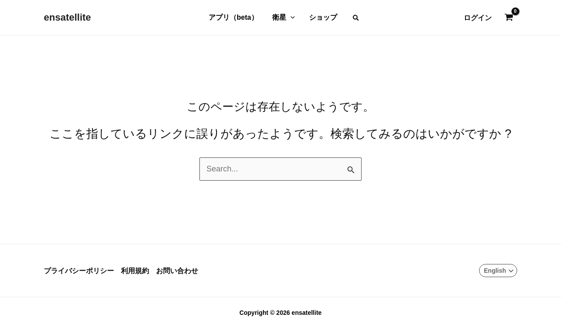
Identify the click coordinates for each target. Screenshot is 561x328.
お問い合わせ (177, 271)
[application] (290, 17)
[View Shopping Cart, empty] (509, 18)
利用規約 (135, 271)
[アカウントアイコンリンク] (478, 18)
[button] (356, 17)
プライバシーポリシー (79, 271)
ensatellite (67, 17)
